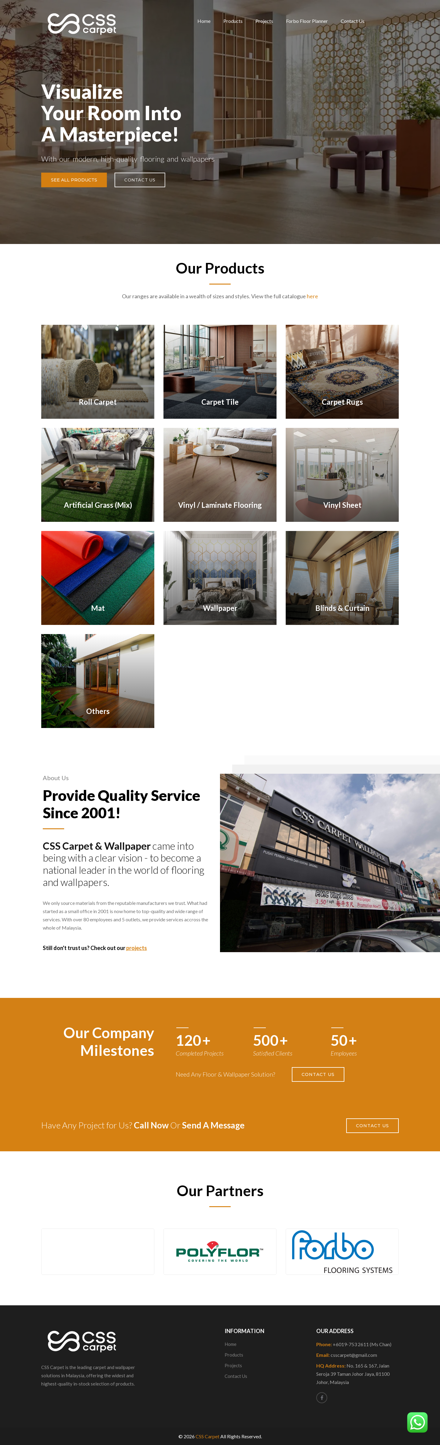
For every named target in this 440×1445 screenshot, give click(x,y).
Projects (264, 21)
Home (204, 21)
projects (136, 948)
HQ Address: (353, 1374)
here (312, 296)
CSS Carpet (207, 1436)
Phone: (353, 1344)
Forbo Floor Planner (307, 21)
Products (233, 21)
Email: (346, 1355)
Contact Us (353, 21)
